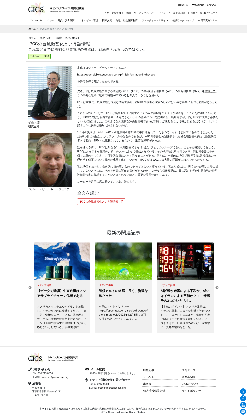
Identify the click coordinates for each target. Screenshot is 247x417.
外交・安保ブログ (114, 13)
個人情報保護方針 (154, 390)
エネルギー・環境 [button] (39, 56)
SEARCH (212, 5)
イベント (148, 377)
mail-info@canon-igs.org (55, 377)
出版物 (147, 383)
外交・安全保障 (66, 20)
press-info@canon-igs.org (111, 387)
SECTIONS (198, 5)
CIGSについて (190, 383)
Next (217, 287)
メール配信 (97, 369)
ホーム (32, 28)
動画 (128, 13)
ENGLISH (183, 5)
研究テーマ (189, 370)
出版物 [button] (191, 13)
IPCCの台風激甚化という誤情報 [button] (101, 201)
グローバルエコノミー (42, 20)
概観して (210, 91)
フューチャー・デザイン (155, 20)
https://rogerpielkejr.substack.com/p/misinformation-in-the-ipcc (116, 74)
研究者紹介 (179, 13)
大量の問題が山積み (176, 159)
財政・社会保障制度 (127, 20)
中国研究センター (207, 20)
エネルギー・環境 (88, 20)
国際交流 (107, 20)
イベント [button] (163, 13)
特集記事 (148, 370)
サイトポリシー (191, 390)
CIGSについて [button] (207, 13)
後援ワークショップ (183, 20)
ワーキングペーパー (145, 13)
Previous (30, 287)
